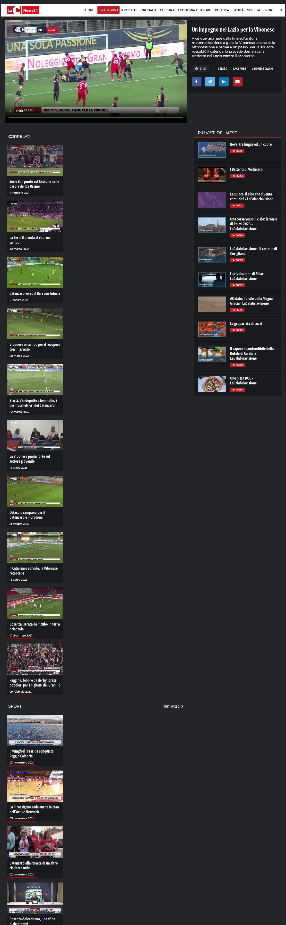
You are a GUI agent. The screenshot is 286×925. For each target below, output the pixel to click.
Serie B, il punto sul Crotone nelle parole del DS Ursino (34, 184)
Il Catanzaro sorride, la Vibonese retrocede (33, 571)
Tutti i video (174, 706)
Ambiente (129, 10)
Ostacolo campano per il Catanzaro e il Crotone (27, 515)
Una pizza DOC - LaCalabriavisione (243, 380)
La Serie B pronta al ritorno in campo (31, 240)
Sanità (238, 10)
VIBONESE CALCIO (262, 68)
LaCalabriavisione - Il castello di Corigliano (253, 251)
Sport (269, 10)
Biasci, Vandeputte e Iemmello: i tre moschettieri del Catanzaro (33, 403)
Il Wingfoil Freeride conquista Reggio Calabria (31, 753)
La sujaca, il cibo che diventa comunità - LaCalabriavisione (251, 196)
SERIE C (222, 68)
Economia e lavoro (194, 10)
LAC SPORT (239, 68)
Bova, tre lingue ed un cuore (251, 144)
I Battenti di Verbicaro (246, 169)
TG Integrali (108, 10)
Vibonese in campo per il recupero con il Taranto (34, 347)
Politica (222, 10)
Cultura (167, 10)
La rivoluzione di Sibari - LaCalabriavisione (248, 276)
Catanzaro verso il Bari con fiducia (34, 293)
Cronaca (148, 10)
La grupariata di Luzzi (246, 323)
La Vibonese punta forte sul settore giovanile (29, 459)
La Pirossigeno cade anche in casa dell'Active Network (34, 809)
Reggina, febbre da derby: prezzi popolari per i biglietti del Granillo (35, 683)
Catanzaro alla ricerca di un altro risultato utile (33, 865)
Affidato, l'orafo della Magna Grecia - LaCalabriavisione (251, 301)
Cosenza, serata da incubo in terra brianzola (34, 626)
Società (253, 10)
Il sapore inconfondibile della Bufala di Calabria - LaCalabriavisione (252, 353)
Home (90, 10)
